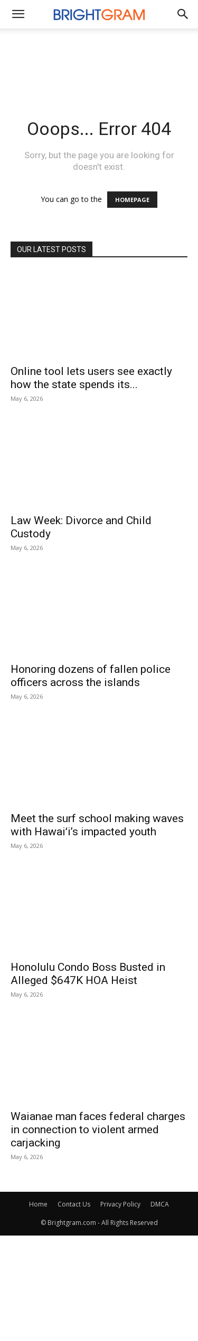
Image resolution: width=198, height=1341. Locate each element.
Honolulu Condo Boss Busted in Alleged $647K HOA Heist (88, 974)
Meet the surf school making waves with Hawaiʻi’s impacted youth (97, 825)
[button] (183, 14)
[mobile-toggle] (18, 14)
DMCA (159, 1204)
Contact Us (74, 1204)
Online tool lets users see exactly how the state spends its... (91, 378)
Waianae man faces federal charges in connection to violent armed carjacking (98, 1129)
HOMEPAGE (132, 200)
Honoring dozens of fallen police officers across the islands (91, 676)
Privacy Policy (120, 1204)
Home (38, 1204)
